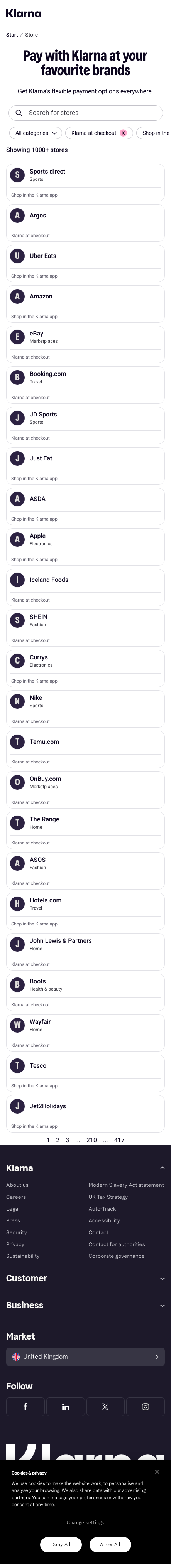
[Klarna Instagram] (145, 1406)
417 (119, 1140)
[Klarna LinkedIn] (65, 1406)
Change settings (85, 1522)
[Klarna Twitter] (105, 1406)
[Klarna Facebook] (25, 1406)
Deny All (61, 1544)
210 (91, 1140)
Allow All (110, 1544)
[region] (85, 1512)
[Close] (157, 1471)
